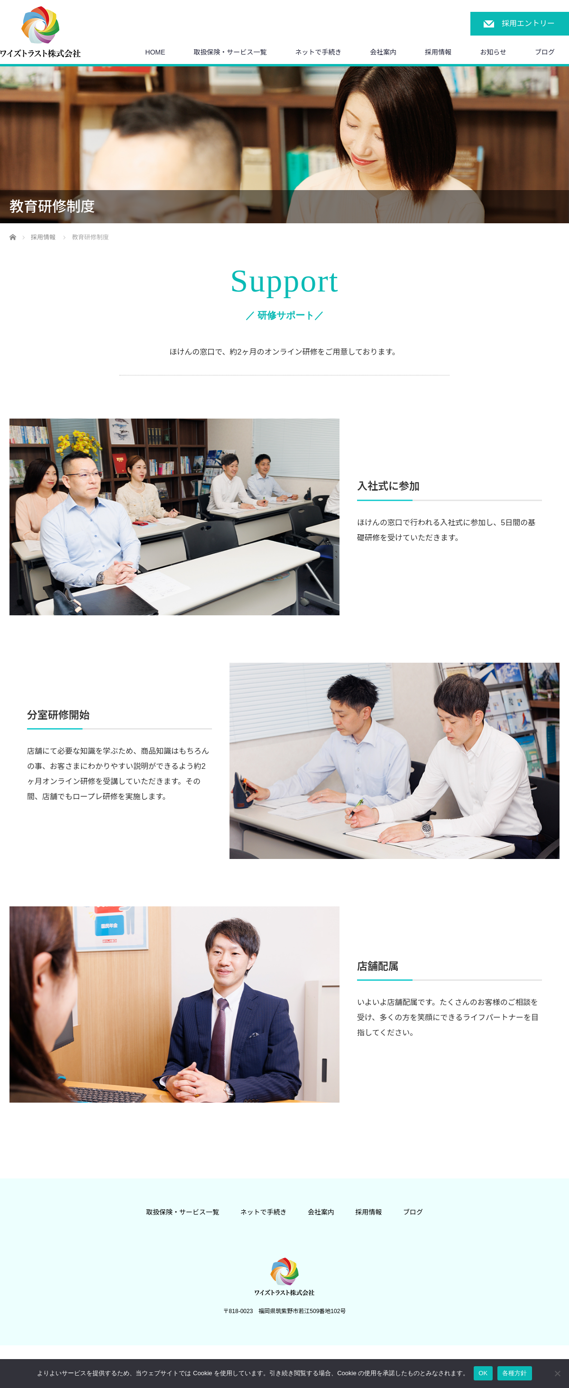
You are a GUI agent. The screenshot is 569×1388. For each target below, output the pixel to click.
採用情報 (438, 52)
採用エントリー (528, 23)
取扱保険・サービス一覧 (229, 52)
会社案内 (383, 52)
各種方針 (514, 1373)
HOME (155, 52)
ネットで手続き (318, 52)
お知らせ (493, 52)
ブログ (545, 52)
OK (482, 1373)
